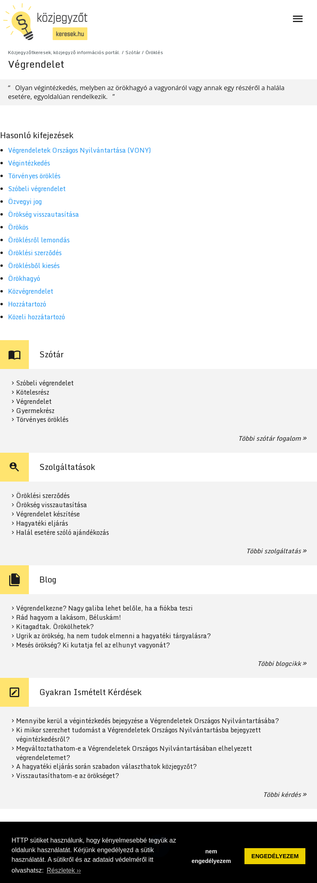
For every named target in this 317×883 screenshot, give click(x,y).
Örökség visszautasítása (43, 214)
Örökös (18, 227)
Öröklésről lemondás (39, 240)
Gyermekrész (35, 410)
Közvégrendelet (30, 291)
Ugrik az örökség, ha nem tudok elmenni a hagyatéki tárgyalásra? (113, 636)
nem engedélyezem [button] (211, 856)
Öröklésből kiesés (34, 265)
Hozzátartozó (27, 304)
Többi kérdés (282, 794)
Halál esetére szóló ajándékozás (62, 532)
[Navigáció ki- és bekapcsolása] (298, 19)
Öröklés (154, 52)
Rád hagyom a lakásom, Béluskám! (68, 617)
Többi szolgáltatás (273, 551)
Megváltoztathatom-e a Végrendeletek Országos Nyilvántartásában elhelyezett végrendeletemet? (134, 753)
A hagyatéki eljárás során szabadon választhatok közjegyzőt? (106, 766)
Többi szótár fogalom (269, 438)
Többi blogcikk (279, 663)
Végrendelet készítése (48, 514)
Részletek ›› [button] (63, 870)
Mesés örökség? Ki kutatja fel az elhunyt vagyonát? (93, 645)
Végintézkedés (29, 163)
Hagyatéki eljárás (42, 523)
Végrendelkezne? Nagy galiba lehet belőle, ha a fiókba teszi (104, 608)
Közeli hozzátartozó (36, 317)
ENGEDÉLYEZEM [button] (275, 856)
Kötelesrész (32, 392)
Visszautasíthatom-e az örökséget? (67, 775)
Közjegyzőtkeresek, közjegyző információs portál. (64, 52)
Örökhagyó (24, 278)
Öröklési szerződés (35, 253)
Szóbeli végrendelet (37, 188)
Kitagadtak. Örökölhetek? (55, 626)
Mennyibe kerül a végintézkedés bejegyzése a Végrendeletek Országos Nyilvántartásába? (147, 721)
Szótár (132, 52)
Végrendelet (34, 401)
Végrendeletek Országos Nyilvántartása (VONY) (79, 150)
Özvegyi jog (25, 201)
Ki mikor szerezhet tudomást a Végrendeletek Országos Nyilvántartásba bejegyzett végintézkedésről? (138, 735)
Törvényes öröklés (34, 176)
